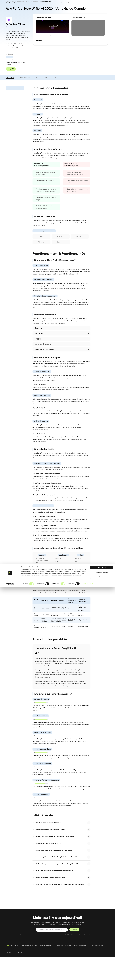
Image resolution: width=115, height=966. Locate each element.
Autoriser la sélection (102, 951)
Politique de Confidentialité (66, 934)
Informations (10, 77)
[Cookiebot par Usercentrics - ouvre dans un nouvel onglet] (10, 963)
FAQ (55, 77)
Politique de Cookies (82, 934)
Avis (46, 77)
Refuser (101, 956)
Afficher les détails (88, 963)
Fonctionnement (25, 77)
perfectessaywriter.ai (17, 45)
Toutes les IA (59, 3)
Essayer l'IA (11, 69)
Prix (37, 77)
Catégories (69, 3)
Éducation (9, 56)
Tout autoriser (102, 946)
